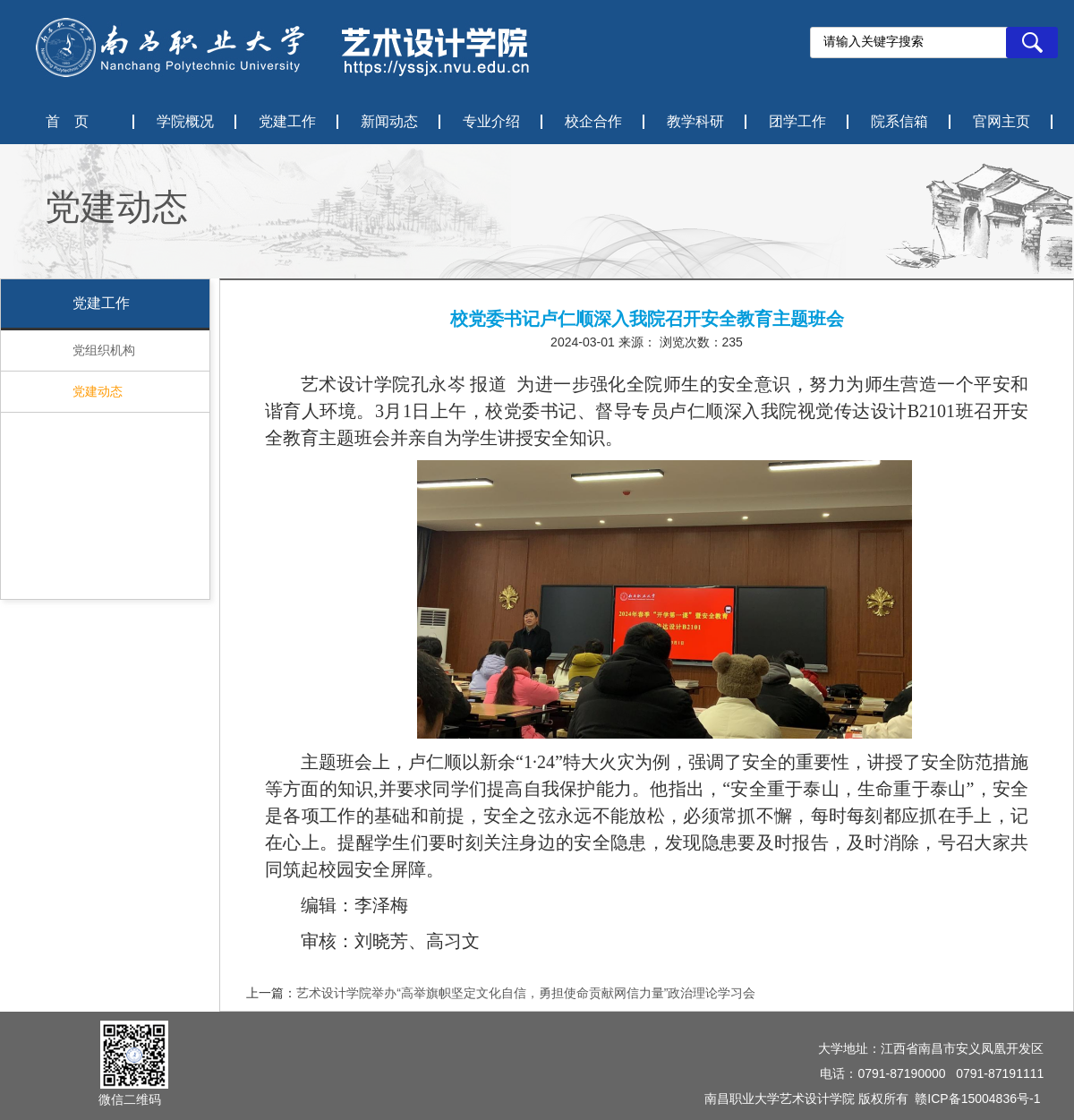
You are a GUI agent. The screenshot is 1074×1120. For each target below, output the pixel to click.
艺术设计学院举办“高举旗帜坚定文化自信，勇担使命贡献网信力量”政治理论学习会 (525, 993)
